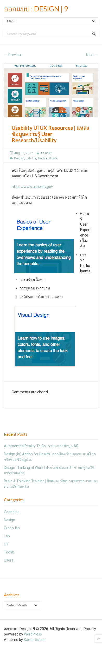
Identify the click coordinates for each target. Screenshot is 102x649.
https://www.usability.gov (32, 187)
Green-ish (12, 528)
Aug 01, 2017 (23, 153)
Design (19, 158)
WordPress (33, 634)
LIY (34, 158)
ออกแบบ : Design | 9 (36, 8)
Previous (13, 55)
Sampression (35, 640)
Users (53, 158)
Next (92, 55)
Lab (28, 158)
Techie (42, 158)
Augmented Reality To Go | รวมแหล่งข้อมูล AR (41, 446)
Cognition (12, 512)
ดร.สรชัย (46, 153)
